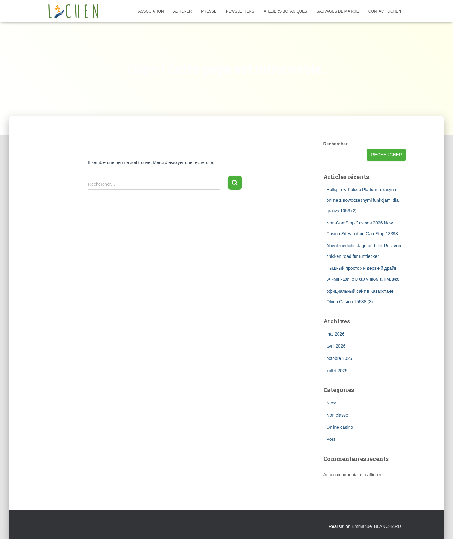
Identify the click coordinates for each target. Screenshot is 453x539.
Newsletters (240, 11)
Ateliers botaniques (285, 11)
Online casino (340, 427)
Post (331, 439)
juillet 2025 (337, 370)
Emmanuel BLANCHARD (376, 526)
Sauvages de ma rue (337, 11)
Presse (208, 11)
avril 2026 (336, 346)
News (332, 402)
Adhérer (182, 11)
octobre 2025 (339, 358)
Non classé (337, 414)
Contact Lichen (384, 11)
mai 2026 (336, 334)
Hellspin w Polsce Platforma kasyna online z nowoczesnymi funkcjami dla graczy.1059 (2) (363, 200)
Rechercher (335, 143)
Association (151, 11)
